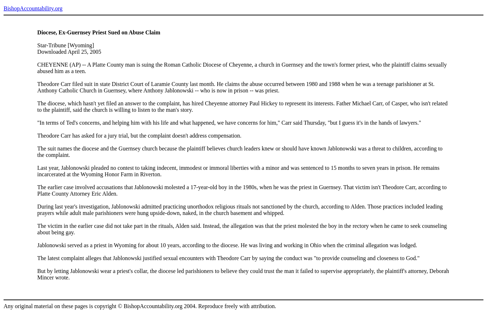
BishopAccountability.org (33, 8)
